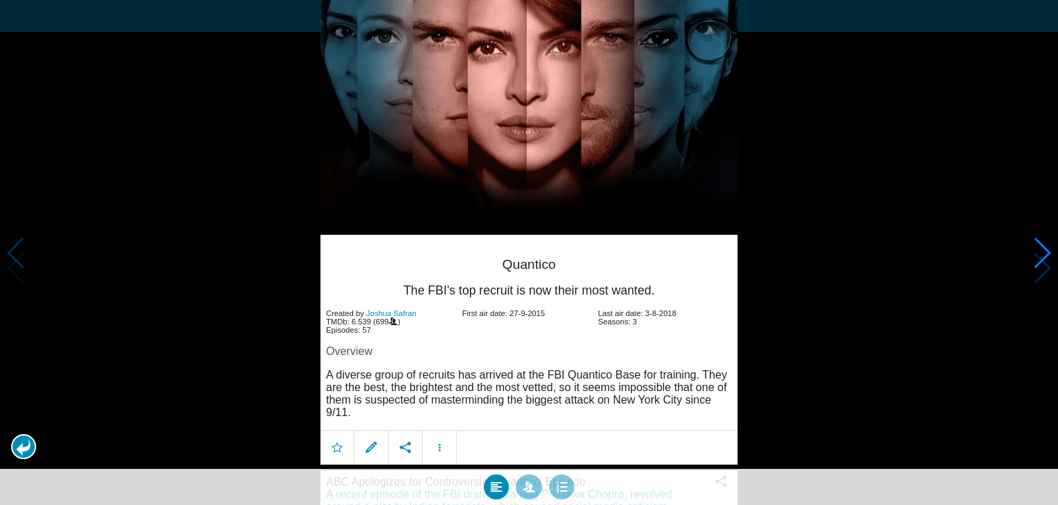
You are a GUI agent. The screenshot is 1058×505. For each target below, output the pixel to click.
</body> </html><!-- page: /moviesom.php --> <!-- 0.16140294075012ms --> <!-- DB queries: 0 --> (529, 252)
